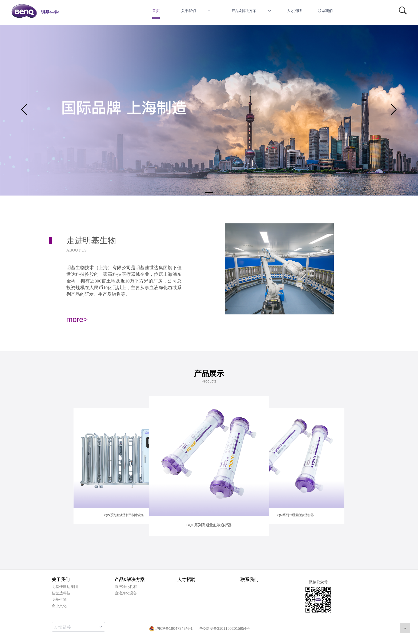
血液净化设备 (126, 593)
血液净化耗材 (126, 586)
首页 (156, 11)
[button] (209, 192)
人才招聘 (294, 11)
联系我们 (325, 11)
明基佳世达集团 (65, 586)
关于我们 (188, 11)
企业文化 (59, 606)
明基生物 (59, 599)
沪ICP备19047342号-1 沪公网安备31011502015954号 (199, 628)
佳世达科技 (61, 593)
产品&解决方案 (244, 11)
